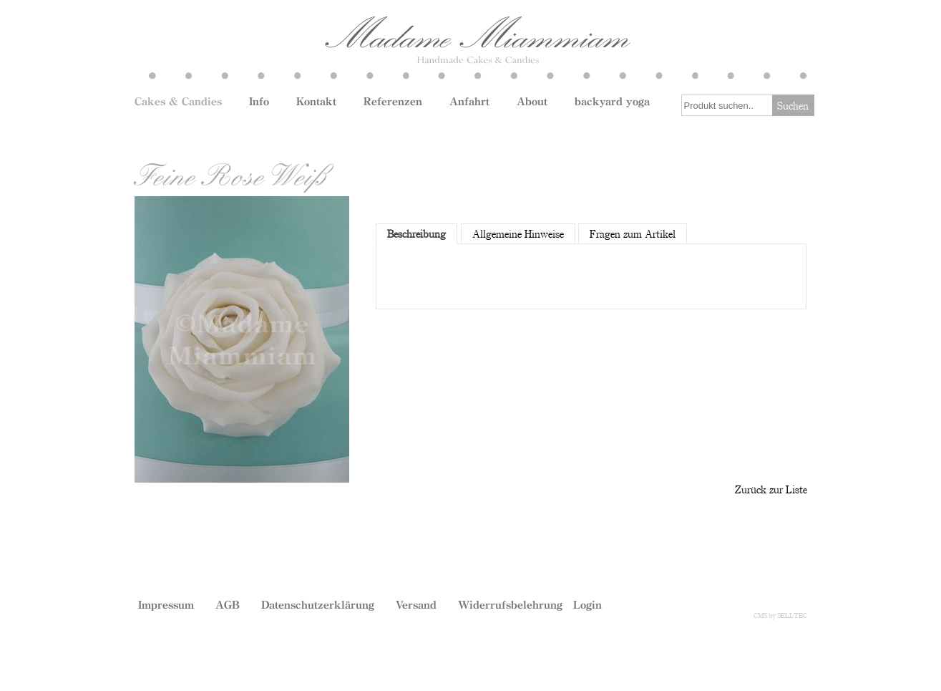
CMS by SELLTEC (780, 615)
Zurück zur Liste (771, 489)
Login (587, 604)
